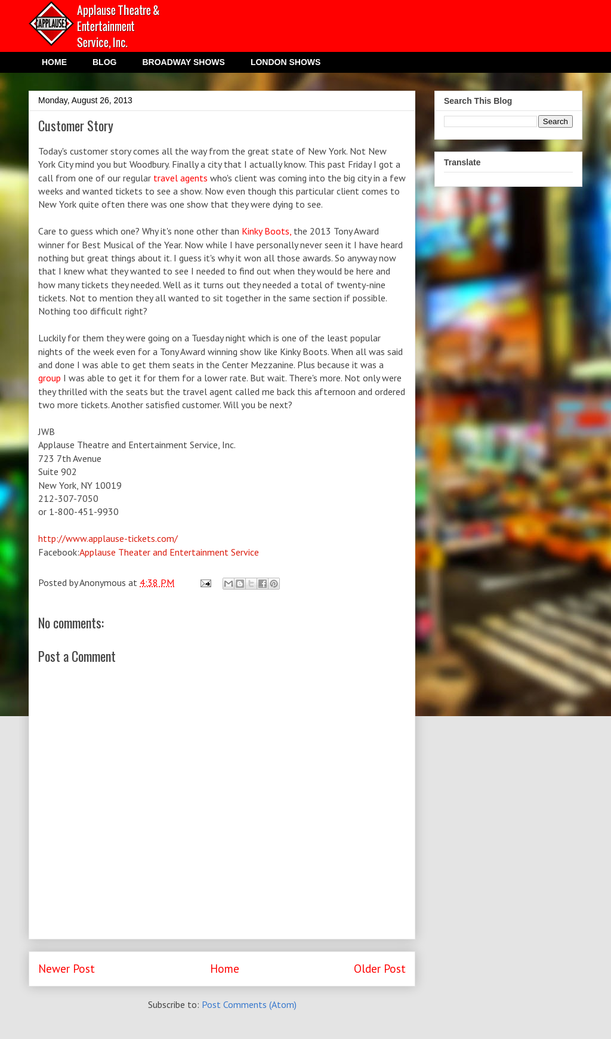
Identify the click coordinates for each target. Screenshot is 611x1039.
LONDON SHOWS (285, 62)
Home (224, 968)
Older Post (380, 968)
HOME (54, 62)
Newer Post (66, 968)
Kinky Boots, (266, 231)
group (49, 378)
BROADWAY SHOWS (183, 62)
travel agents (180, 178)
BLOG (104, 62)
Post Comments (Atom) (249, 1004)
